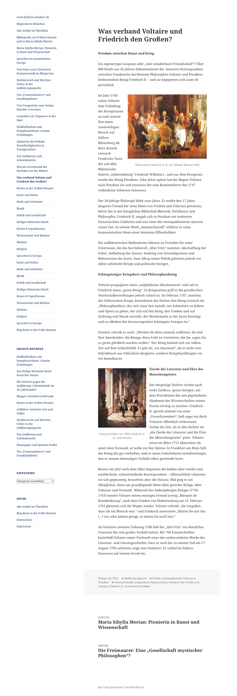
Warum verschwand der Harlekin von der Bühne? (32, 169)
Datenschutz (24, 520)
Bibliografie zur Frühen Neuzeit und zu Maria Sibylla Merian (37, 39)
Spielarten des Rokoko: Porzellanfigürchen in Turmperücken (31, 145)
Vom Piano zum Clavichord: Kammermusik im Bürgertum (35, 71)
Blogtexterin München (31, 24)
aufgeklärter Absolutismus (151, 582)
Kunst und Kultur (27, 195)
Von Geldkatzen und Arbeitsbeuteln (29, 158)
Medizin (22, 242)
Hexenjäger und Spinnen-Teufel (37, 445)
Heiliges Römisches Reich (33, 222)
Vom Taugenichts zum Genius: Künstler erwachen (35, 107)
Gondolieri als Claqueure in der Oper (36, 118)
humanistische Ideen (137, 586)
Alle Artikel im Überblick (32, 30)
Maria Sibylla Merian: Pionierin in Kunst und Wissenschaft (36, 50)
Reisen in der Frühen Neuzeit (35, 188)
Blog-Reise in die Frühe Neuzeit (36, 330)
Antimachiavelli (123, 582)
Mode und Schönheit (29, 202)
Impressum (24, 526)
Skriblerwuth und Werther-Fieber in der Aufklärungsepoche (34, 84)
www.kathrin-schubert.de (33, 17)
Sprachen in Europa (29, 256)
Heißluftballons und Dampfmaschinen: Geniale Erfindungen (33, 131)
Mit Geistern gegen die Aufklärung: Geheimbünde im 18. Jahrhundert (35, 385)
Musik (20, 208)
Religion (22, 249)
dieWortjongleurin (135, 578)
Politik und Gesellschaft (31, 215)
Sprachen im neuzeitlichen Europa (33, 60)
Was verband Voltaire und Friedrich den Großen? (34, 179)
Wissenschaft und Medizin (33, 235)
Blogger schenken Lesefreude (35, 396)
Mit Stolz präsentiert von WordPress (121, 687)
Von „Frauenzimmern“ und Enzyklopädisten (34, 97)
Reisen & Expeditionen (31, 229)
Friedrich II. (116, 586)
